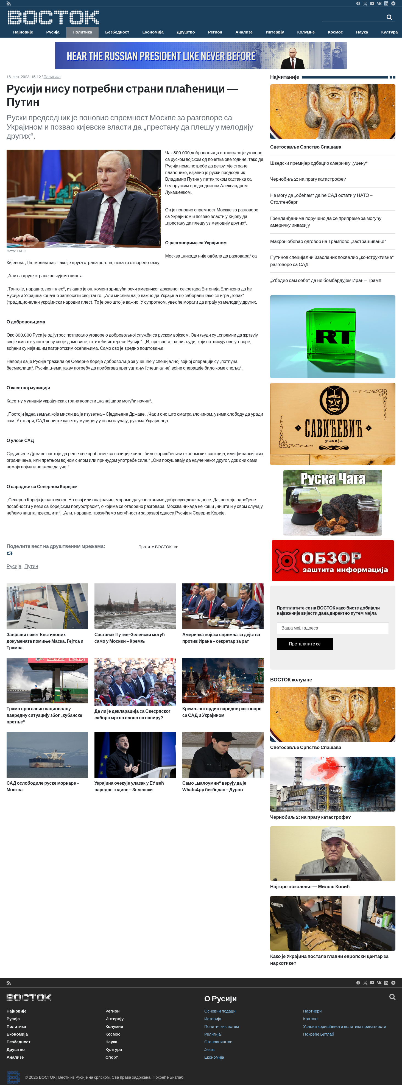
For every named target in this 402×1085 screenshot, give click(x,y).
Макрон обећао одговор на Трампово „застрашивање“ (328, 241)
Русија (53, 32)
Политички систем (221, 1026)
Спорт (111, 1057)
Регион (215, 32)
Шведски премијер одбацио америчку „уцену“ (319, 163)
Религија (212, 1034)
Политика (82, 32)
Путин (31, 566)
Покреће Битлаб (318, 1034)
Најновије (23, 32)
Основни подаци (220, 1011)
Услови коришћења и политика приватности (344, 1026)
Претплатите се (304, 644)
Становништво (218, 1042)
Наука (362, 32)
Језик (209, 1049)
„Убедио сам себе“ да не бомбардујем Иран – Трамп (325, 280)
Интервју (275, 32)
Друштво (186, 32)
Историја (212, 1019)
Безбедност (117, 32)
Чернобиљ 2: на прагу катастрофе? (308, 179)
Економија (152, 32)
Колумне (306, 32)
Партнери (312, 1011)
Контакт (310, 1019)
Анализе (244, 32)
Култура (113, 1049)
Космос (335, 32)
